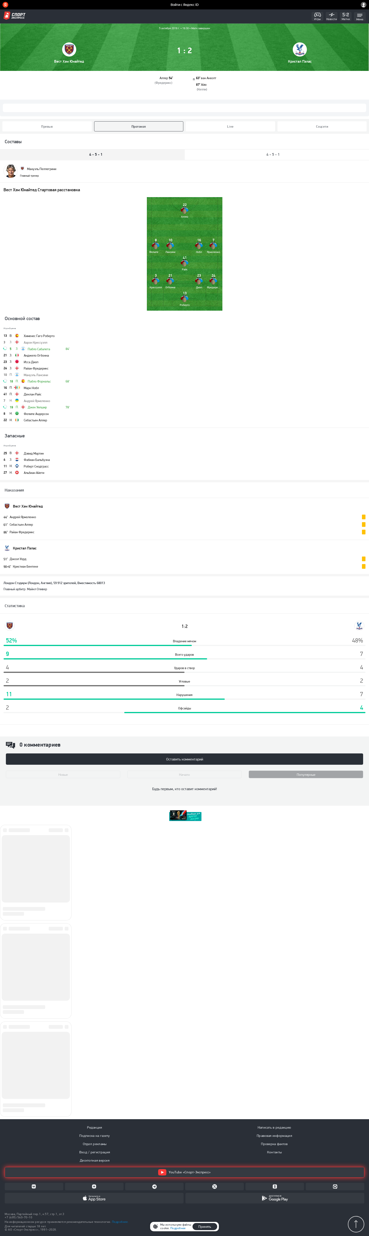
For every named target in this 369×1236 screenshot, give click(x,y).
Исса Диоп (31, 362)
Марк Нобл (31, 388)
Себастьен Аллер (35, 420)
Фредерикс (163, 83)
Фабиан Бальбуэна (37, 460)
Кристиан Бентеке (25, 566)
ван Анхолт (208, 78)
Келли (202, 89)
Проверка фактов (274, 1144)
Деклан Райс (32, 394)
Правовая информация (274, 1136)
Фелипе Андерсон (36, 414)
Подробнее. (120, 1222)
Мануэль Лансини (36, 375)
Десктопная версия (94, 1160)
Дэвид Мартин (34, 453)
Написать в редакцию (274, 1127)
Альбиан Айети (34, 473)
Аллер (164, 78)
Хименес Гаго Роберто (39, 336)
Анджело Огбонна (36, 355)
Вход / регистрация (94, 1152)
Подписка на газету (94, 1136)
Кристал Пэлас (300, 61)
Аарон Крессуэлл (35, 342)
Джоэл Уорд (18, 559)
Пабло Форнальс (39, 381)
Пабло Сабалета (39, 349)
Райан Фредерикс (36, 368)
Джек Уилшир (37, 407)
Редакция (94, 1127)
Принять (204, 1226)
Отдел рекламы (95, 1144)
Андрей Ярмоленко (37, 401)
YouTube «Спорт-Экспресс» (184, 1172)
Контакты (274, 1152)
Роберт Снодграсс (36, 466)
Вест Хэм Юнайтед (69, 61)
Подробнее (177, 1228)
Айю (204, 84)
